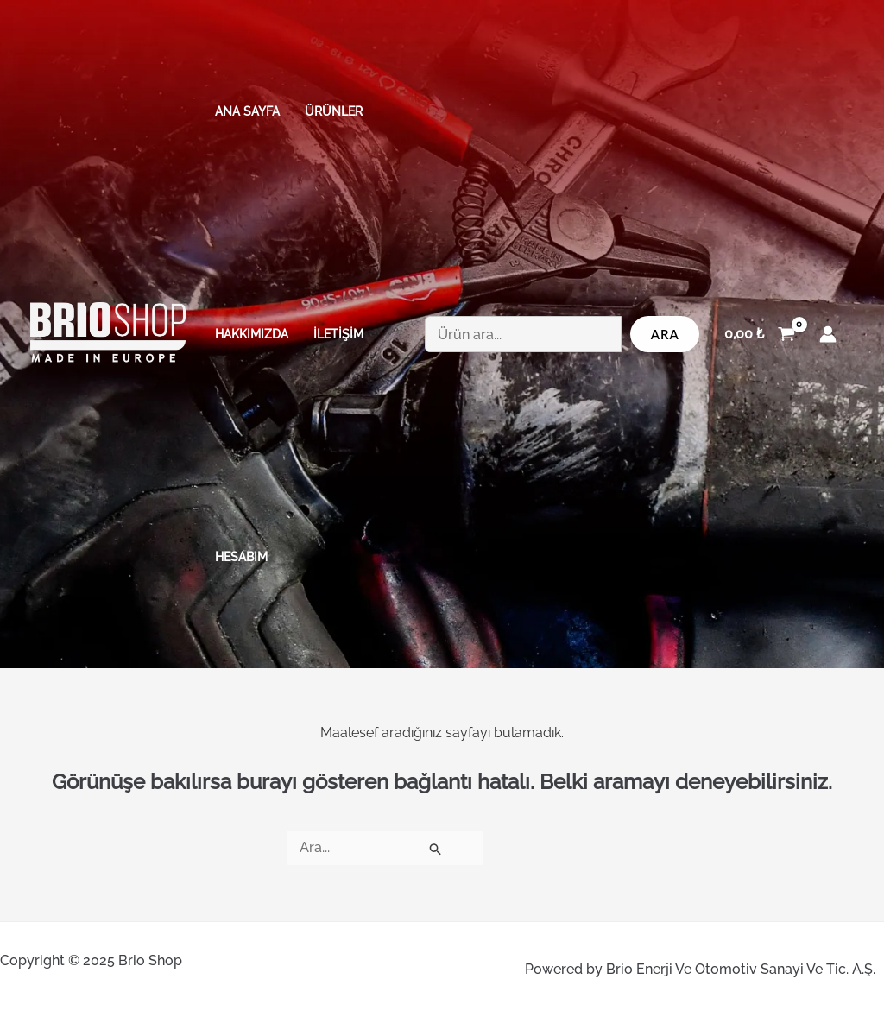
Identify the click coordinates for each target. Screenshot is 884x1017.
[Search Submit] (435, 848)
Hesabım (241, 556)
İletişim (338, 333)
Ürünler (334, 111)
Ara (665, 334)
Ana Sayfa (247, 111)
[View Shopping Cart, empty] (759, 334)
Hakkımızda (251, 333)
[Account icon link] (828, 334)
